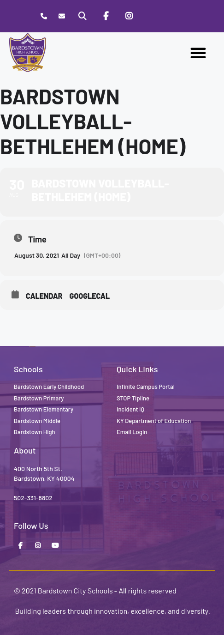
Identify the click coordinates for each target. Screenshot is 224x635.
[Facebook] (105, 16)
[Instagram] (129, 16)
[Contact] (62, 16)
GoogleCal (90, 295)
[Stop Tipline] (152, 16)
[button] (198, 52)
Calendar (44, 295)
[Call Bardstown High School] (44, 16)
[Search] (82, 16)
